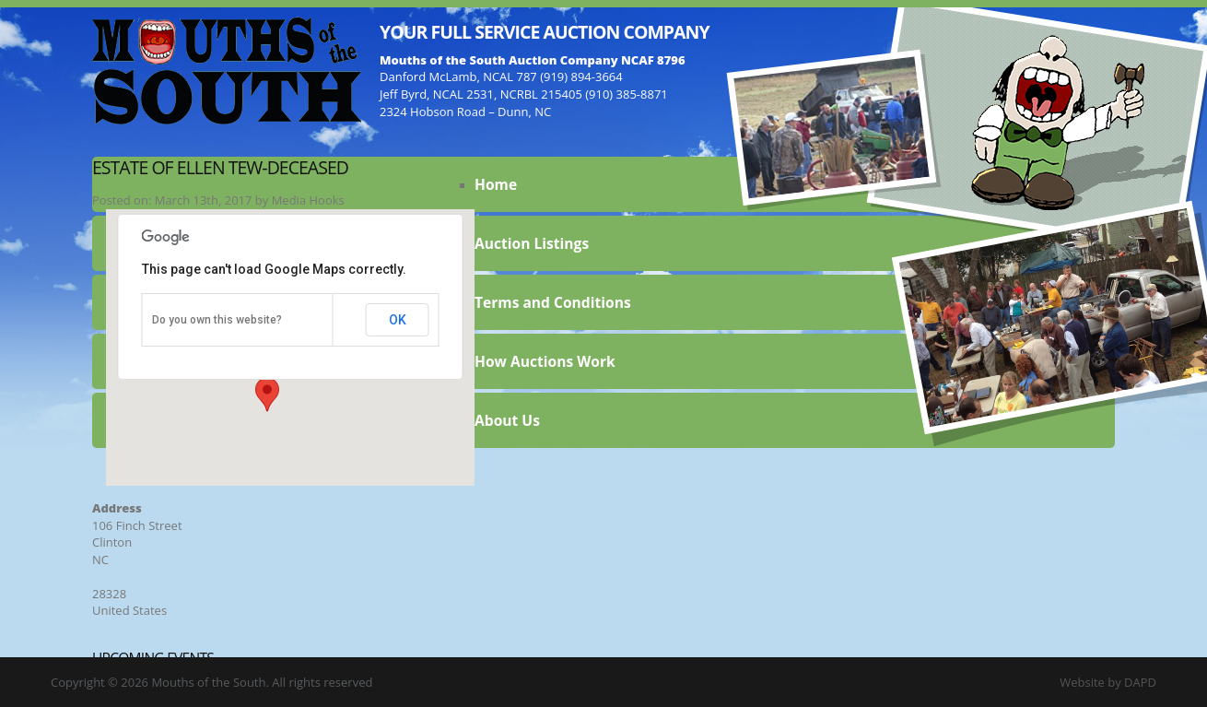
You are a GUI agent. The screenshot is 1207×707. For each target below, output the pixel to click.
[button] (267, 394)
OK (397, 319)
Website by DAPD (1108, 682)
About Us (507, 420)
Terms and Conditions (553, 302)
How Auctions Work (545, 361)
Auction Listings (532, 243)
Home (496, 184)
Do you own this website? (217, 319)
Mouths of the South (226, 69)
